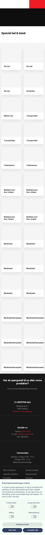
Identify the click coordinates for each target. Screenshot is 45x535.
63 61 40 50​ (25, 431)
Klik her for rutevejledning (22, 411)
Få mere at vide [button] (22, 524)
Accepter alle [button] (33, 530)
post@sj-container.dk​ (25, 434)
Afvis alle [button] (12, 530)
